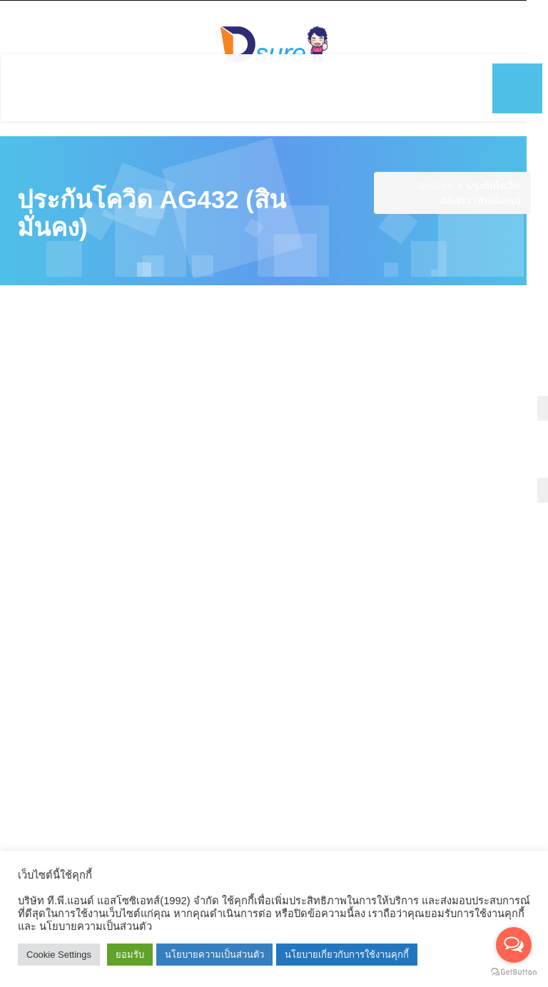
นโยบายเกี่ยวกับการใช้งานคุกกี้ (347, 954)
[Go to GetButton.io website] (514, 972)
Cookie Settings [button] (58, 954)
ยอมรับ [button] (130, 954)
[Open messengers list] (514, 945)
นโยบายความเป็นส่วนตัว (214, 954)
